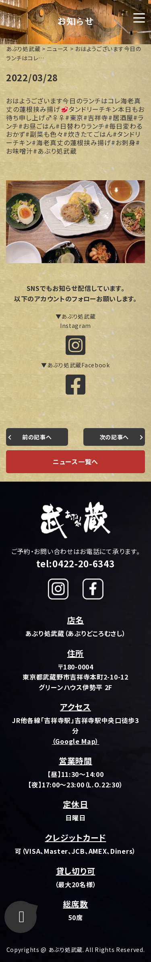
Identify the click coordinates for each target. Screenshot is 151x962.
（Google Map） (75, 741)
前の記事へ (37, 437)
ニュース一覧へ (75, 461)
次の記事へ (114, 437)
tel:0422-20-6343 (75, 563)
